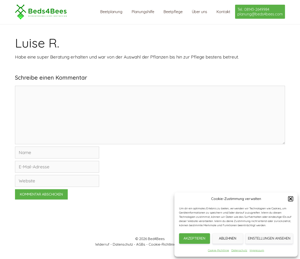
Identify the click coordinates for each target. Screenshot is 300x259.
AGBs (140, 244)
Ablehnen (227, 238)
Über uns (199, 11)
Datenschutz (239, 250)
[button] (290, 198)
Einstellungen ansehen (269, 238)
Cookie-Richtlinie (218, 250)
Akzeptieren (194, 238)
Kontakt (223, 11)
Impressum (257, 250)
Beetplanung (111, 11)
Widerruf (102, 244)
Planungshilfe (143, 11)
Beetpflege (173, 11)
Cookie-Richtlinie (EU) (166, 244)
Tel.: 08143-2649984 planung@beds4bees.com (260, 11)
